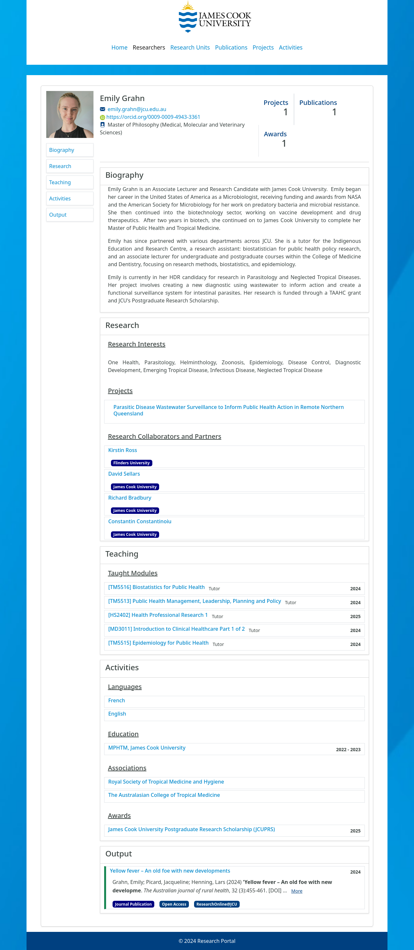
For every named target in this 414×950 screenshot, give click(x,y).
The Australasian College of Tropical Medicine (164, 795)
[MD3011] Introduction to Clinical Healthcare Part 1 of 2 (176, 629)
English (117, 714)
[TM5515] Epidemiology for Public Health (158, 643)
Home (120, 47)
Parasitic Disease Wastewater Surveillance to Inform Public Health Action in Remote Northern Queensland (229, 410)
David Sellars (124, 474)
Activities (291, 47)
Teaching (60, 182)
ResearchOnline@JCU (217, 904)
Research (60, 166)
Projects (263, 47)
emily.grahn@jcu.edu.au (137, 109)
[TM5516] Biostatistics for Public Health (156, 587)
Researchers (149, 47)
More (297, 891)
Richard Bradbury (129, 498)
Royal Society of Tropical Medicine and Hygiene (166, 782)
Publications (231, 47)
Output (58, 214)
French (116, 700)
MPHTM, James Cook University (147, 748)
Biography (61, 149)
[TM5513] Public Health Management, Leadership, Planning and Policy (194, 601)
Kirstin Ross (122, 450)
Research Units (190, 47)
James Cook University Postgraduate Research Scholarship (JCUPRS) (191, 829)
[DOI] (274, 890)
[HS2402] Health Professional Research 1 (158, 615)
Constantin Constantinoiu (139, 521)
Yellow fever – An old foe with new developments (170, 871)
